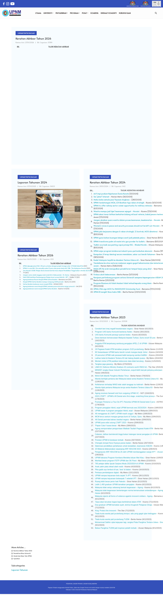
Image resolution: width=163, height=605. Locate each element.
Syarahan (16, 558)
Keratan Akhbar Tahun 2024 (108, 182)
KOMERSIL (94, 13)
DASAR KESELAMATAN (90, 583)
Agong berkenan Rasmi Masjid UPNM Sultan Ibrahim (40, 279)
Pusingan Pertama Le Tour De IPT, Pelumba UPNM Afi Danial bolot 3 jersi (125, 402)
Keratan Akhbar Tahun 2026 (33, 38)
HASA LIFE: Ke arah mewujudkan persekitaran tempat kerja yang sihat (123, 268)
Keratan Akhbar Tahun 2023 (107, 317)
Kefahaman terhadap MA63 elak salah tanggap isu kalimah (119, 384)
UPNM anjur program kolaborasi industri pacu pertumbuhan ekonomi (123, 251)
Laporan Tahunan (19, 569)
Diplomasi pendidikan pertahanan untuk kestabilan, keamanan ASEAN (123, 446)
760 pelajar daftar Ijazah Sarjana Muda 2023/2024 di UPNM (119, 464)
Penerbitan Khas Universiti (22, 553)
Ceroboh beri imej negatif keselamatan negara (114, 329)
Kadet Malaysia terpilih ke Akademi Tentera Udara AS (116, 260)
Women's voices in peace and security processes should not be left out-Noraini (126, 225)
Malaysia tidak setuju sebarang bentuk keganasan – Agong (119, 487)
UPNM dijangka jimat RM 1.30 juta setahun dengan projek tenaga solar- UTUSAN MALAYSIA (53, 266)
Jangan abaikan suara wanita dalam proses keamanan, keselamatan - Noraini (127, 220)
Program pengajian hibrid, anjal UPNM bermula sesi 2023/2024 (120, 408)
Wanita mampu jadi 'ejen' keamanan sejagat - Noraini (116, 211)
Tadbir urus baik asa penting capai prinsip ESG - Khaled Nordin (120, 244)
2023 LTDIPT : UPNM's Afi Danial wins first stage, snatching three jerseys (125, 396)
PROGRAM (75, 13)
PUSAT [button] (85, 13)
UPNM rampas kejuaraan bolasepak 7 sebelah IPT (115, 478)
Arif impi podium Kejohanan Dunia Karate (111, 193)
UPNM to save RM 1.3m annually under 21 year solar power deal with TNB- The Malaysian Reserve (54, 268)
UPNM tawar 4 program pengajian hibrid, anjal (114, 411)
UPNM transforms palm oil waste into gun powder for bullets (119, 241)
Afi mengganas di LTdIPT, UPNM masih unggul (114, 414)
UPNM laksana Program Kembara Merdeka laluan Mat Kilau (119, 458)
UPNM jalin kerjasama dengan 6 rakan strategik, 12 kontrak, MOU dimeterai (126, 231)
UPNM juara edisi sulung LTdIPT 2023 (110, 423)
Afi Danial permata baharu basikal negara (112, 420)
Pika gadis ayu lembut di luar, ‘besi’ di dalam (113, 470)
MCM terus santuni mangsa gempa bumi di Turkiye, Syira (118, 417)
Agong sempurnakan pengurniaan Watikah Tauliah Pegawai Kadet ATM (124, 429)
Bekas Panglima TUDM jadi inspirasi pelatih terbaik (116, 528)
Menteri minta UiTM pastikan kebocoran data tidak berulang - (120, 361)
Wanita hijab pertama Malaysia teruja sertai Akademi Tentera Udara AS (124, 387)
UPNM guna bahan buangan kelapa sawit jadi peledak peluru (119, 237)
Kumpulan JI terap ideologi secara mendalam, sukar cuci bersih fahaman (124, 254)
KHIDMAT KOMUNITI (109, 13)
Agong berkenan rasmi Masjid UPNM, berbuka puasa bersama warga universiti (49, 286)
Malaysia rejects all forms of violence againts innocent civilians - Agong (124, 496)
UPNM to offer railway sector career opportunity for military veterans (123, 205)
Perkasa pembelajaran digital (107, 473)
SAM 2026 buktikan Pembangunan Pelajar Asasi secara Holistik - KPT (45, 277)
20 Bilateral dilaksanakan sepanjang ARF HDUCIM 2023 (118, 449)
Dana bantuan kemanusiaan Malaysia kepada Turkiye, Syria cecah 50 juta (125, 338)
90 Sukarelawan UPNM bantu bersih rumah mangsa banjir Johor (121, 352)
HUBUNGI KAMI (125, 13)
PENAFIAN (69, 583)
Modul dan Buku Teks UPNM (22, 556)
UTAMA (38, 13)
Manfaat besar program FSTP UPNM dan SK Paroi (116, 461)
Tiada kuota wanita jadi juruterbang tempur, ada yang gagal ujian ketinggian (125, 514)
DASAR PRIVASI (77, 583)
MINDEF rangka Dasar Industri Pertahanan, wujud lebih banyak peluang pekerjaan (128, 370)
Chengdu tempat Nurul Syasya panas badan (113, 443)
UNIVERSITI (48, 13)
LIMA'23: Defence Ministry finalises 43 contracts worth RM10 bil (121, 367)
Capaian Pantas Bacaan (26, 33)
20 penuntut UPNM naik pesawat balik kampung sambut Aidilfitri (121, 355)
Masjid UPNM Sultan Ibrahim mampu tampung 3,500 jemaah (43, 282)
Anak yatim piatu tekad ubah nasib (109, 467)
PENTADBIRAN (62, 13)
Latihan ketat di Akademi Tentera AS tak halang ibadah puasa (120, 358)
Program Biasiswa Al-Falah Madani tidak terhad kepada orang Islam (123, 283)
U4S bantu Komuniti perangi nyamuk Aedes (113, 335)
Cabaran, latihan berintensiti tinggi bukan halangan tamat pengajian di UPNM (126, 434)
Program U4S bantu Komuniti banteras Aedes (114, 332)
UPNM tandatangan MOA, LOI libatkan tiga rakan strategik (119, 202)
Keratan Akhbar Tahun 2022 (22, 551)
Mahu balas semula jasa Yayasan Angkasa (111, 199)
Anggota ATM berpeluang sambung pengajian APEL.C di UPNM (121, 343)
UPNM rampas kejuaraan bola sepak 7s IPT (113, 476)
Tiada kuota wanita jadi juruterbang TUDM (112, 519)
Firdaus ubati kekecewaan (104, 274)
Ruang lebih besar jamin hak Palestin (110, 481)
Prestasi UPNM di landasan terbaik (109, 440)
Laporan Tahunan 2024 (32, 182)
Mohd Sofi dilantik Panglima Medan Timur (112, 376)
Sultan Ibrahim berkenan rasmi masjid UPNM (37, 284)
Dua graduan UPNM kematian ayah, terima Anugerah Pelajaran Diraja (123, 505)
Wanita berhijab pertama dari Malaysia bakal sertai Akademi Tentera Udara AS (127, 379)
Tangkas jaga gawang (104, 364)
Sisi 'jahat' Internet (101, 196)
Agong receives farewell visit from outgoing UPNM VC (117, 393)
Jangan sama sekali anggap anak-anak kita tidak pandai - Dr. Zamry (46, 275)
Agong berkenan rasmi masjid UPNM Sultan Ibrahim (40, 289)
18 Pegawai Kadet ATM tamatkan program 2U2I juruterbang (119, 349)
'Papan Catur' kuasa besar (106, 426)
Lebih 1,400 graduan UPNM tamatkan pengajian (114, 484)
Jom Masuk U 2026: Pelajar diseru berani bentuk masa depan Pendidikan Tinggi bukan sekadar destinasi (57, 270)
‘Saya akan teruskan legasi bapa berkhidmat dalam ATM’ (118, 502)
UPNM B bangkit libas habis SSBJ (107, 292)
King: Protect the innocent (105, 511)
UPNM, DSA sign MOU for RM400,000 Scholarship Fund (117, 289)
